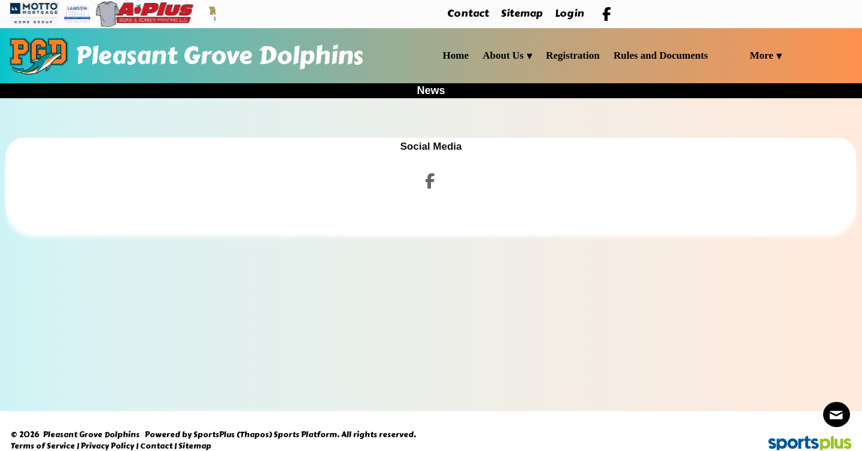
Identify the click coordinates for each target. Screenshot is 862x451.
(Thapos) (254, 435)
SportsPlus (214, 435)
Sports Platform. (306, 435)
